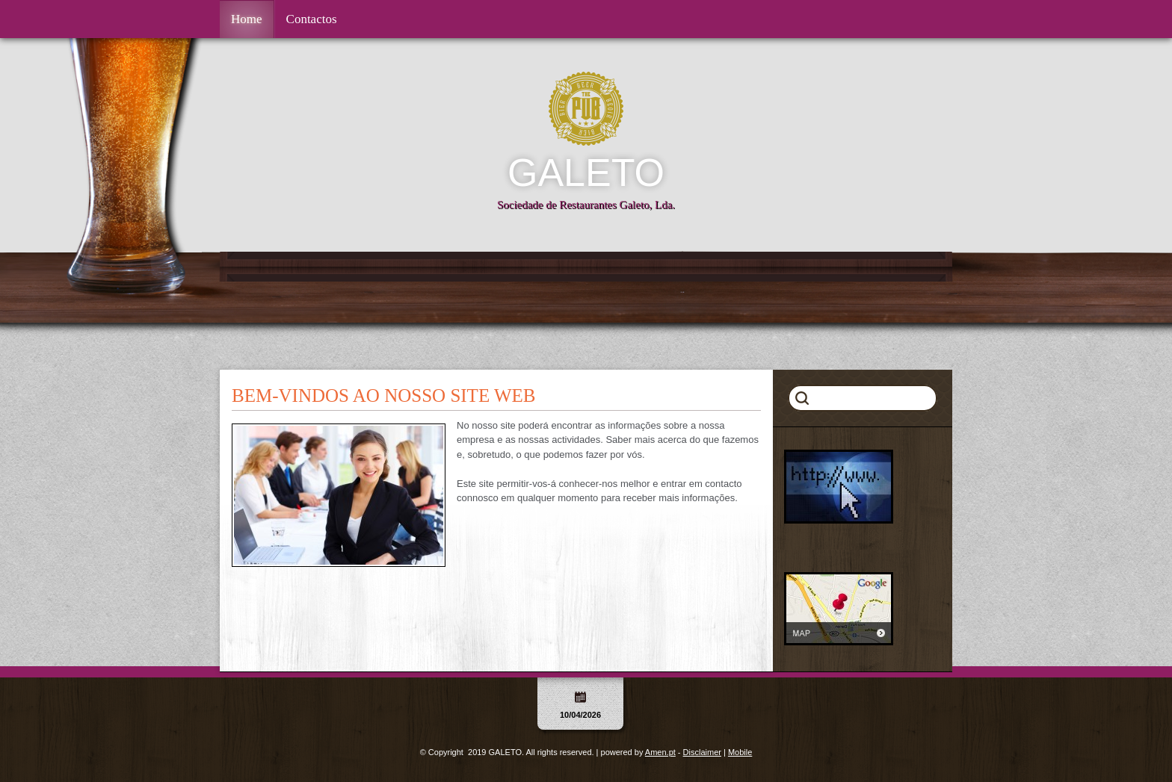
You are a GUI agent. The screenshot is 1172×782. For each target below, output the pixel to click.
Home (246, 19)
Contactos (311, 19)
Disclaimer (702, 752)
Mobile (740, 752)
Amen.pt (660, 752)
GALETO (586, 172)
